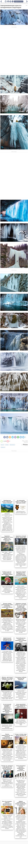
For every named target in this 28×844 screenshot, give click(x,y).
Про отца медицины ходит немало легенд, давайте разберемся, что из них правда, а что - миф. (21, 722)
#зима (26, 440)
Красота (2, 444)
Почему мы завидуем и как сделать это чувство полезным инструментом (7, 767)
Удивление (3, 447)
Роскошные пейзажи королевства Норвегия (20, 678)
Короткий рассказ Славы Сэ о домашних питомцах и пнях (20, 639)
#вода (23, 440)
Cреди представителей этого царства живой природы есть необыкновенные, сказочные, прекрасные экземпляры (7, 589)
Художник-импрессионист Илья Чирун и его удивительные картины (7, 538)
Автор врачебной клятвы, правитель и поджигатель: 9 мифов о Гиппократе (20, 706)
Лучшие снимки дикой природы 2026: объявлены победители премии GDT (7, 606)
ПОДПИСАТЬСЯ (19, 1)
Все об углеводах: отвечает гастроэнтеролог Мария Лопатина (7, 803)
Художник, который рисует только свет (21, 536)
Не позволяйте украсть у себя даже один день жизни (20, 501)
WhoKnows (25, 444)
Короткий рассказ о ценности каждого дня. (21, 512)
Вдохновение (12, 444)
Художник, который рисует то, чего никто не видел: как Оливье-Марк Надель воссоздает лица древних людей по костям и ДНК (20, 607)
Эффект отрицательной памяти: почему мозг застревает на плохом (20, 804)
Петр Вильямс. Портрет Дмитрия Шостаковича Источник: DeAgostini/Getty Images (7, 726)
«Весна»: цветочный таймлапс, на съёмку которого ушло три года (7, 679)
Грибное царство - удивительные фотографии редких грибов (7, 573)
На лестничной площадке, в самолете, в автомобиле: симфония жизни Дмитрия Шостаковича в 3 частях (7, 708)
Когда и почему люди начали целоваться (21, 735)
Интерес (7, 444)
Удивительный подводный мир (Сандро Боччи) (7, 639)
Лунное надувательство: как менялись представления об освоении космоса (7, 737)
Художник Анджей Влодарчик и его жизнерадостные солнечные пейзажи (21, 573)
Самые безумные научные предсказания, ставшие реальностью (21, 768)
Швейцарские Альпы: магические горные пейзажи (7, 501)
